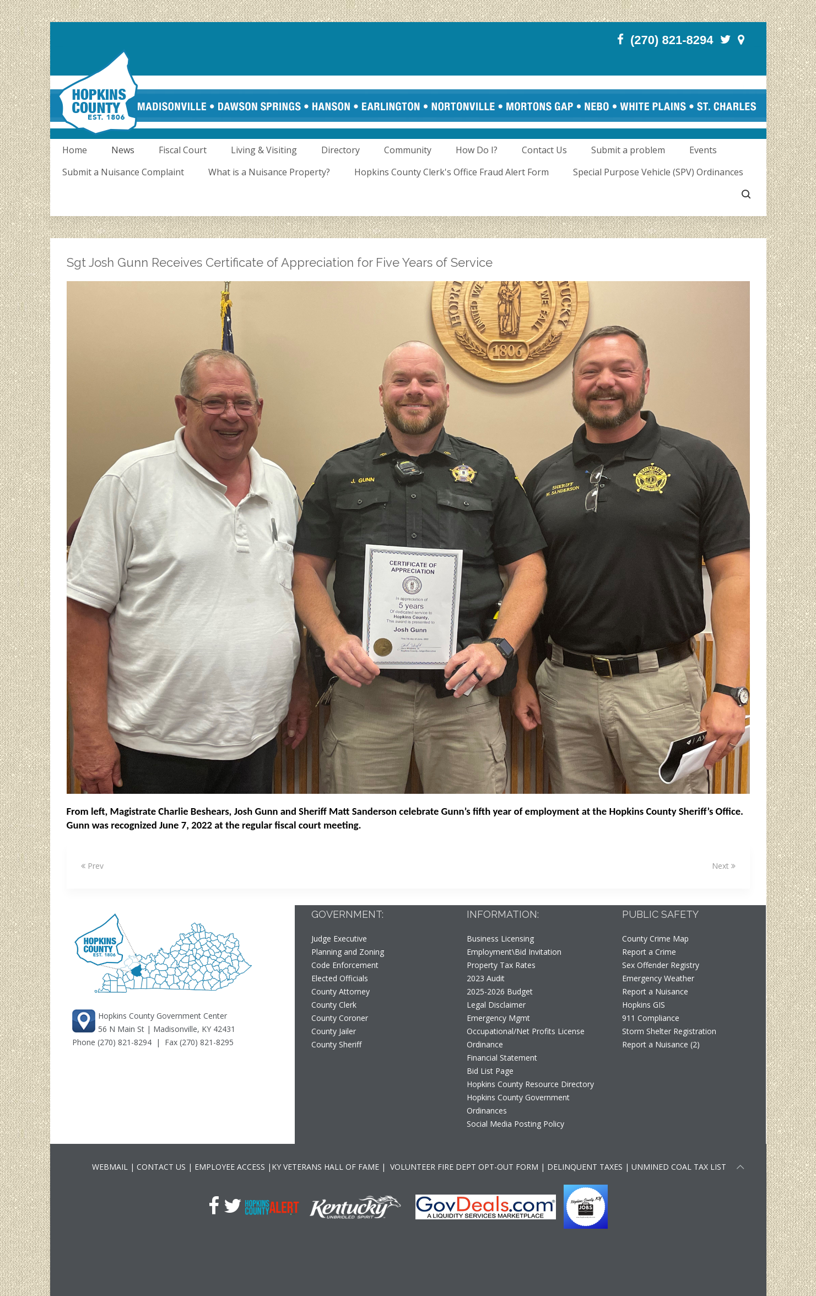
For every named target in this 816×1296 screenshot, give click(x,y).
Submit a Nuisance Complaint (123, 172)
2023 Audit (486, 978)
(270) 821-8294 (125, 1042)
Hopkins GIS (643, 1004)
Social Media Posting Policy (515, 1123)
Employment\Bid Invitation (514, 952)
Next (724, 866)
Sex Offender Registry (660, 965)
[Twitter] (725, 39)
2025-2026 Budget (500, 991)
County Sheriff (336, 1044)
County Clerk (333, 1004)
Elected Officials (339, 978)
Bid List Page (490, 1071)
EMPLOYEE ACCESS (229, 1166)
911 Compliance (650, 1018)
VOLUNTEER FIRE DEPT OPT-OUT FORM (463, 1166)
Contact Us (544, 150)
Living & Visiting (264, 150)
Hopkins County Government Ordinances (518, 1104)
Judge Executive (339, 938)
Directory (340, 150)
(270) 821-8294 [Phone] (671, 40)
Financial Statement (502, 1057)
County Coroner (339, 1018)
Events (703, 150)
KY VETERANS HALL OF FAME (325, 1166)
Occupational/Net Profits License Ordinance (526, 1038)
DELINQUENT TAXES (585, 1166)
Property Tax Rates (501, 965)
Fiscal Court (183, 150)
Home (74, 150)
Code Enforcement (345, 965)
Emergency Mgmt (498, 1018)
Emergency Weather (658, 978)
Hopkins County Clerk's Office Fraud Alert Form (451, 172)
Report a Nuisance (655, 991)
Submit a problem (628, 150)
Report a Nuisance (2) (661, 1044)
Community (407, 150)
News (122, 150)
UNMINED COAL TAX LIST (678, 1166)
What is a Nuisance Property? (269, 172)
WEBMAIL (110, 1166)
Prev (92, 866)
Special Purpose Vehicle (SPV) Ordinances (658, 172)
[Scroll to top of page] (740, 1168)
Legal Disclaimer (496, 1004)
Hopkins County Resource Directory (530, 1084)
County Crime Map (655, 938)
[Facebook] (620, 39)
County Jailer (333, 1031)
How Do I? (477, 150)
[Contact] (741, 39)
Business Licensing (500, 938)
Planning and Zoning (347, 952)
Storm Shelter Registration (669, 1031)
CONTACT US (162, 1166)
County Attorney (340, 991)
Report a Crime (649, 952)
